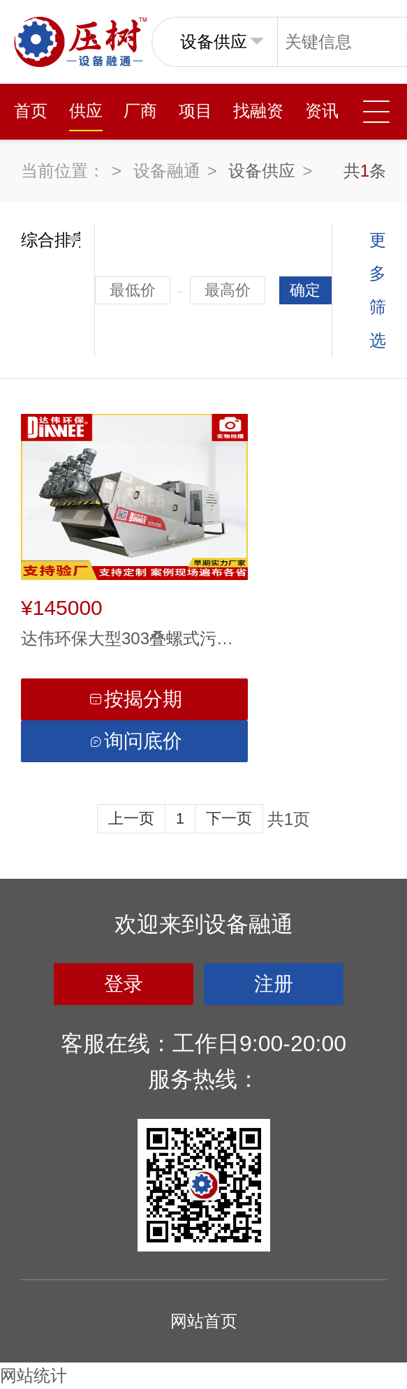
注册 (273, 984)
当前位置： (63, 170)
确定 (305, 290)
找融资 (258, 110)
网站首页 (203, 1321)
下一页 (229, 818)
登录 (123, 984)
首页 (30, 110)
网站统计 (33, 1375)
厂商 (140, 110)
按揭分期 (134, 699)
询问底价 (134, 741)
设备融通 (166, 170)
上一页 (131, 818)
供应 (86, 110)
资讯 (322, 110)
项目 (195, 110)
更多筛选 (377, 290)
